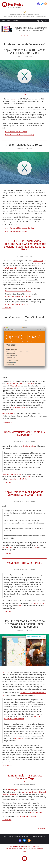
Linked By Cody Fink (24, 256)
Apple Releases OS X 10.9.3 (24, 144)
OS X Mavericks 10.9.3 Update (16, 231)
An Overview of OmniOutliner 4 (24, 317)
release (14, 99)
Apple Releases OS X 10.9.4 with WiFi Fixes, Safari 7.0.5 (24, 51)
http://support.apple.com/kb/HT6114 (18, 291)
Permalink (6, 308)
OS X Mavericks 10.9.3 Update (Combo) (19, 228)
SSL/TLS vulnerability (10, 268)
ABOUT (6, 836)
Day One (5, 672)
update (28, 476)
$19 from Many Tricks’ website (25, 816)
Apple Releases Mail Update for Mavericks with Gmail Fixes (24, 493)
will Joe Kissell (8, 547)
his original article (29, 446)
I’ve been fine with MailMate (17, 479)
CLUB (3, 20)
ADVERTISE (17, 836)
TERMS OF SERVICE (39, 836)
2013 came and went (17, 407)
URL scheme (18, 738)
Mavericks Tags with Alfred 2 (24, 562)
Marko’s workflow (40, 603)
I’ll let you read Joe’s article (12, 474)
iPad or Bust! (15, 386)
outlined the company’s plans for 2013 (20, 383)
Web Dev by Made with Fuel (18, 846)
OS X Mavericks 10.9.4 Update (16, 132)
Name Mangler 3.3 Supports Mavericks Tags (24, 777)
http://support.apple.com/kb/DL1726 (17, 304)
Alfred (21, 606)
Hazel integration (36, 812)
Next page (42, 829)
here (36, 547)
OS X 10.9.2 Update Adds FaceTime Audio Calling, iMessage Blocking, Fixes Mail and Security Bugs (24, 245)
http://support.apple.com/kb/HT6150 (18, 296)
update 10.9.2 (38, 261)
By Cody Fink (24, 320)
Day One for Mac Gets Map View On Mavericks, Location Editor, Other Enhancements (24, 623)
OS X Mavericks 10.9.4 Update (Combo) (19, 135)
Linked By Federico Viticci (24, 441)
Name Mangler (11, 790)
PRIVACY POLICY (26, 836)
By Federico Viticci (24, 56)
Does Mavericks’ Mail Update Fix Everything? (24, 433)
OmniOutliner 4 (7, 413)
